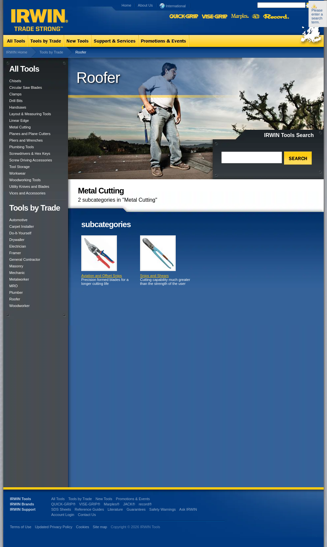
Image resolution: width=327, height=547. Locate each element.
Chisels (15, 81)
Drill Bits (15, 101)
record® (145, 504)
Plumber (16, 292)
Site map (100, 527)
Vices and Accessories (27, 193)
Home (126, 5)
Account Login (62, 515)
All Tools (58, 499)
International (173, 5)
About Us (145, 5)
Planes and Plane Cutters (30, 134)
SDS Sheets (61, 509)
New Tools (103, 499)
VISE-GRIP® (89, 504)
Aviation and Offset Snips (101, 276)
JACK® (129, 504)
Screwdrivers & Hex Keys (29, 153)
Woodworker (19, 306)
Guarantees (136, 509)
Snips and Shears (154, 276)
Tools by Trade (51, 52)
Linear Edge (19, 120)
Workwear (17, 173)
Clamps (15, 94)
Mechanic (17, 273)
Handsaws (17, 107)
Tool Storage (19, 167)
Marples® (111, 504)
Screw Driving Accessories (30, 160)
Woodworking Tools (25, 180)
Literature (115, 509)
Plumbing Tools (21, 147)
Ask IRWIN (188, 509)
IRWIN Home (16, 52)
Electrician (17, 246)
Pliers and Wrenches (26, 140)
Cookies (83, 527)
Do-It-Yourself (20, 233)
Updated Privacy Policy (53, 527)
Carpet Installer (21, 226)
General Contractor (24, 259)
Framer (15, 253)
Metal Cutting (20, 127)
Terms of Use (20, 527)
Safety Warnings (162, 509)
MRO (13, 286)
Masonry (16, 266)
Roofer (14, 299)
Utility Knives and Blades (29, 186)
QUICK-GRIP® (63, 504)
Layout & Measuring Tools (30, 114)
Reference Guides (89, 509)
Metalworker (19, 279)
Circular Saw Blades (25, 87)
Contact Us (87, 515)
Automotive (18, 220)
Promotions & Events (133, 499)
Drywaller (16, 240)
